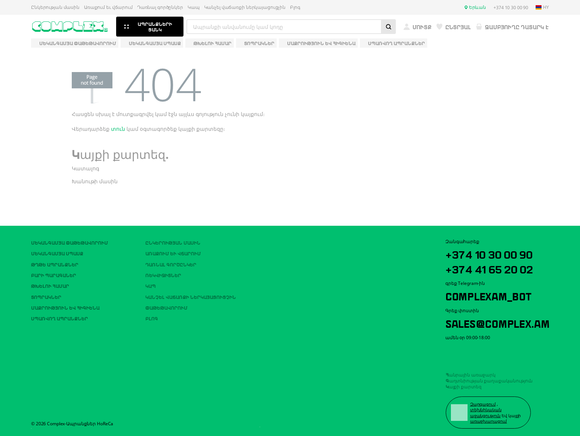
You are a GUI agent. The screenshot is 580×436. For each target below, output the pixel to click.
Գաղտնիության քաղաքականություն (489, 379)
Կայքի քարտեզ (464, 385)
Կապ (194, 7)
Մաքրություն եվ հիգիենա (65, 305)
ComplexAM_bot (490, 294)
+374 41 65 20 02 (491, 267)
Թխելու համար (50, 284)
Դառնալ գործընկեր (160, 7)
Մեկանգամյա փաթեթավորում (69, 240)
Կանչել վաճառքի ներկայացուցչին (245, 7)
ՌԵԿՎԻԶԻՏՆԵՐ (163, 273)
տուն (118, 128)
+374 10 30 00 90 (491, 252)
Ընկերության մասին (55, 7)
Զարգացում (483, 403)
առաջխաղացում (489, 420)
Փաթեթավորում (166, 305)
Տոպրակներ (46, 294)
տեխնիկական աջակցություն (486, 412)
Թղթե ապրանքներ (54, 262)
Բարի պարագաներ (53, 273)
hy (542, 7)
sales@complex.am (500, 322)
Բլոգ (295, 7)
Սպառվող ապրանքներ (59, 316)
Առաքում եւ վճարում (108, 7)
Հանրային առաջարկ (471, 373)
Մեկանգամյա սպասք (57, 251)
